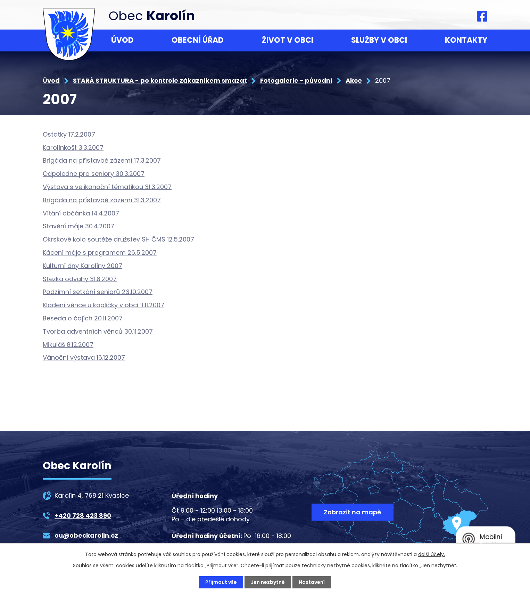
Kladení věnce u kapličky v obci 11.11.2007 (103, 305)
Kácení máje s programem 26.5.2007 (100, 252)
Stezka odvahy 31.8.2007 (80, 279)
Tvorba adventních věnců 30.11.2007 (98, 331)
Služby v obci (379, 40)
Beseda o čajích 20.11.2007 (83, 318)
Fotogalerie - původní (296, 80)
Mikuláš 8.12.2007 (68, 344)
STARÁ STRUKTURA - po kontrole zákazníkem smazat (160, 80)
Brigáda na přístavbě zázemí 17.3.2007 (102, 160)
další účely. (431, 554)
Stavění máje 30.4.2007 (78, 226)
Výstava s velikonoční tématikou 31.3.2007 (107, 186)
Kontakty (466, 40)
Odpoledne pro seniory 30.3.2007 (93, 173)
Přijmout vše (221, 582)
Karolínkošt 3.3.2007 (73, 147)
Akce (354, 80)
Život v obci (287, 40)
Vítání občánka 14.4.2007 (81, 213)
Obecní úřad (198, 40)
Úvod (122, 40)
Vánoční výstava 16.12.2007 (84, 357)
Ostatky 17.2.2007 (69, 134)
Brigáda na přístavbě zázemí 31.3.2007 (102, 200)
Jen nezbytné (268, 582)
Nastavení (312, 582)
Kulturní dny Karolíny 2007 (82, 265)
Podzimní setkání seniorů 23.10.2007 (97, 291)
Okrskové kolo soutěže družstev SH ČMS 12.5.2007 (118, 239)
